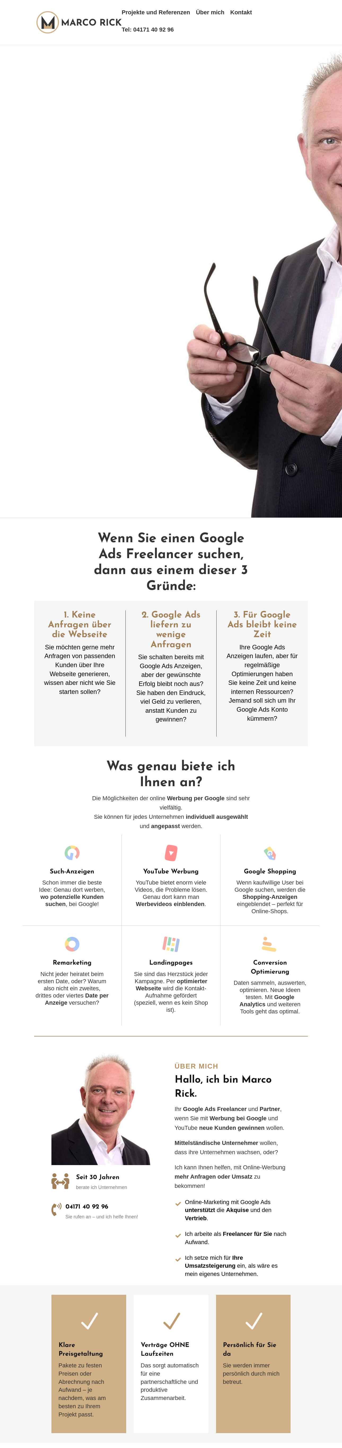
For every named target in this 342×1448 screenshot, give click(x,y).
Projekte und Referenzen (156, 13)
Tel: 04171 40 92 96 (148, 30)
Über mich (210, 13)
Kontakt (241, 13)
